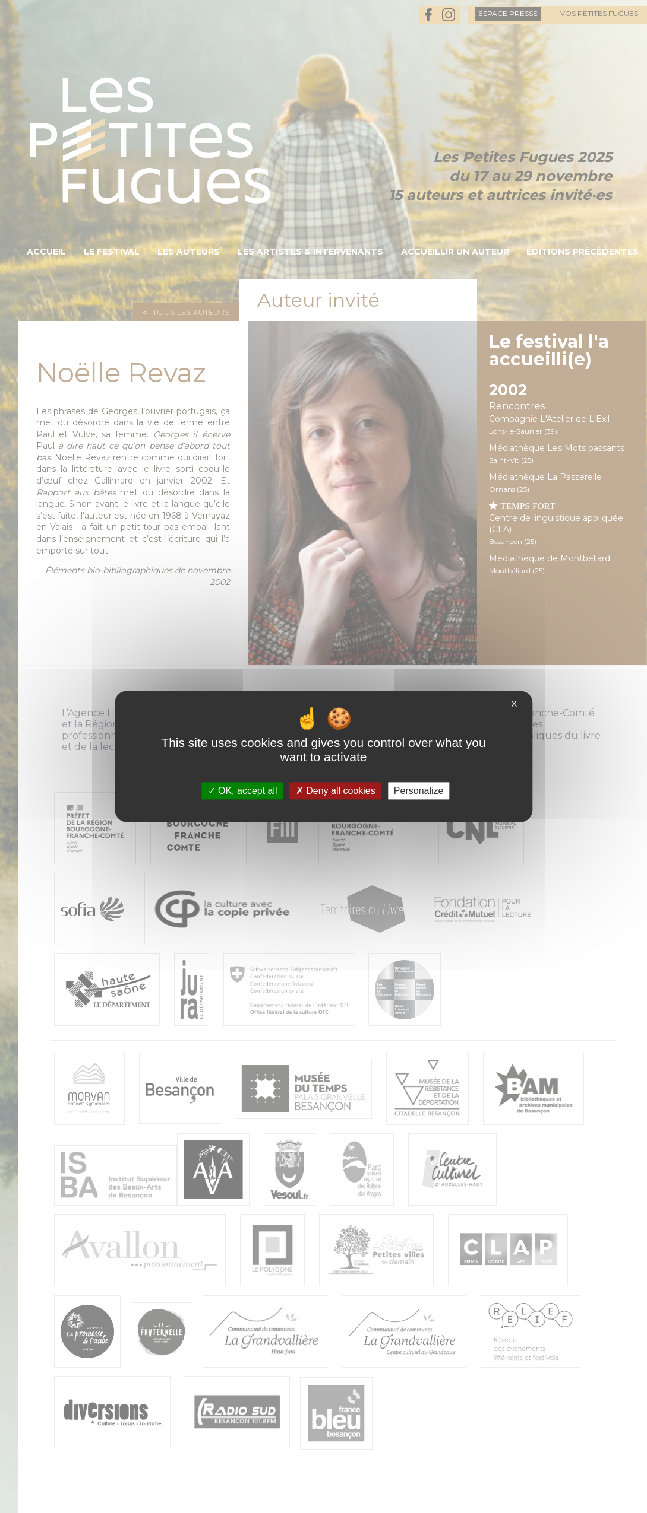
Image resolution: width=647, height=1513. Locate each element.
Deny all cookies (335, 791)
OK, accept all (242, 791)
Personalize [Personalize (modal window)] (419, 791)
